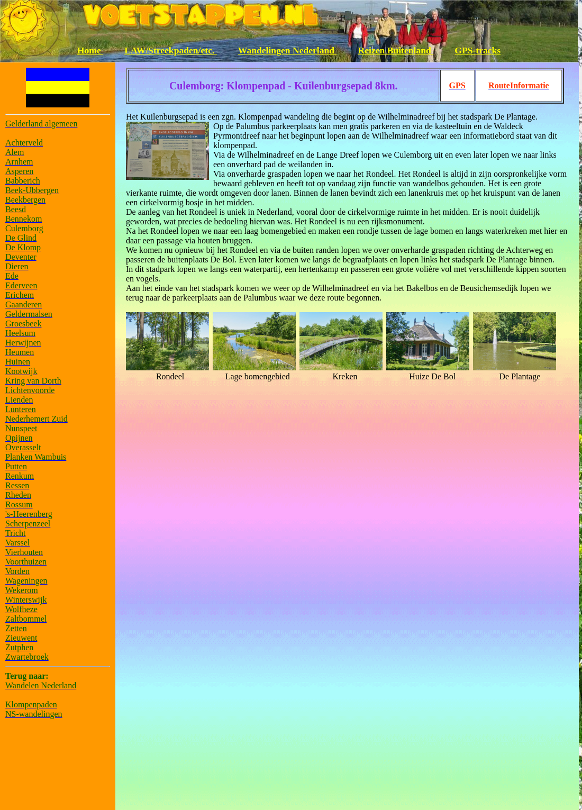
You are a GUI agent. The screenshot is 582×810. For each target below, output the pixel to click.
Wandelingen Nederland (287, 50)
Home (90, 50)
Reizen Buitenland (396, 50)
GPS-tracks (477, 50)
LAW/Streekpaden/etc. (170, 50)
